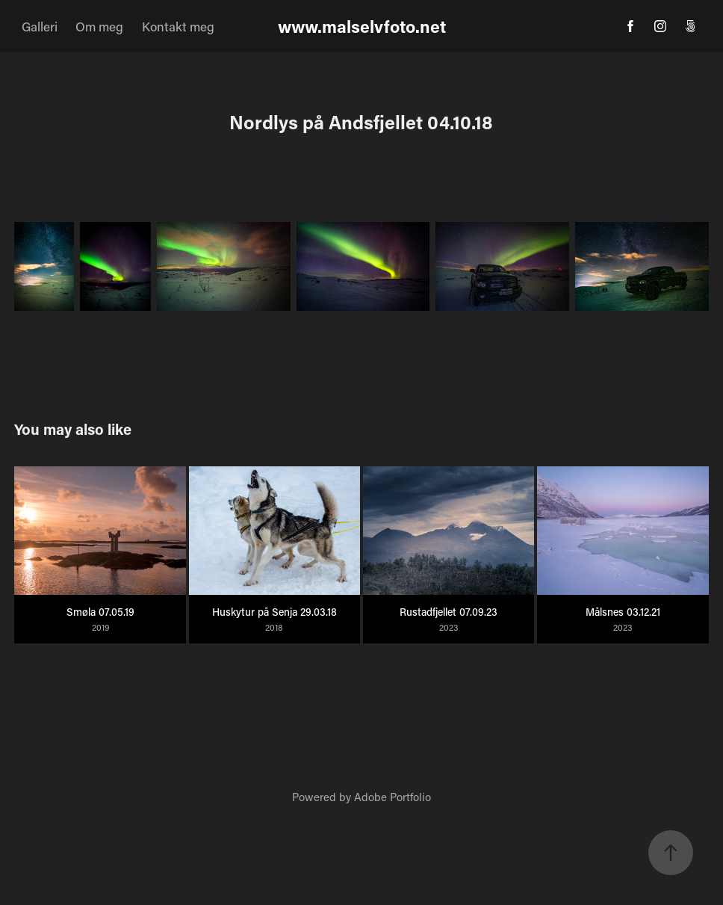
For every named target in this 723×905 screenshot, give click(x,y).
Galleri (40, 26)
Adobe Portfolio (392, 796)
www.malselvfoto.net (362, 26)
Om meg (99, 26)
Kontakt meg (178, 26)
